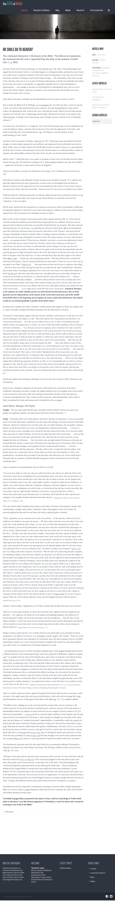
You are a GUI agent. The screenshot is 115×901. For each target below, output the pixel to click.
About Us (80, 9)
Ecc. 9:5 (16, 186)
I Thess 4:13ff (59, 618)
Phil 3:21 (31, 786)
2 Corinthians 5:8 (45, 129)
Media (68, 9)
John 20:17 (26, 288)
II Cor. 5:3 (30, 738)
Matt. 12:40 (12, 282)
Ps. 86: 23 (13, 297)
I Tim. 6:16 (18, 750)
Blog (57, 9)
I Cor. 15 (23, 786)
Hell (98, 100)
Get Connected (96, 9)
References (9, 839)
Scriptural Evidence (97, 873)
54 (57, 756)
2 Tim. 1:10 (52, 759)
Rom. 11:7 (35, 762)
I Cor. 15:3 (76, 572)
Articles (24, 9)
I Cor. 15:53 (50, 756)
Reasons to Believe (41, 9)
